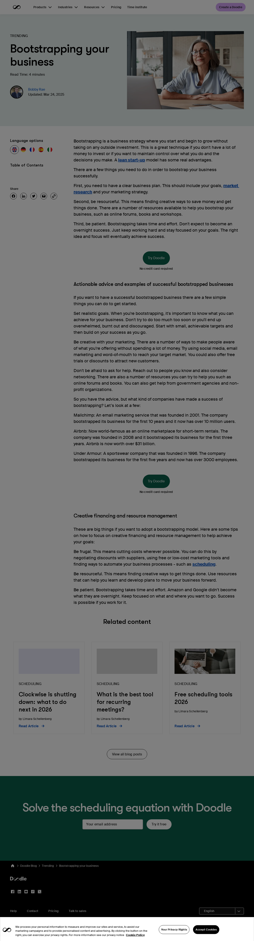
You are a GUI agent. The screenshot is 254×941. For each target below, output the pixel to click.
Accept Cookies (206, 933)
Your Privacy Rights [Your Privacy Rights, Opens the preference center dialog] (174, 933)
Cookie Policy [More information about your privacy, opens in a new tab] (135, 938)
